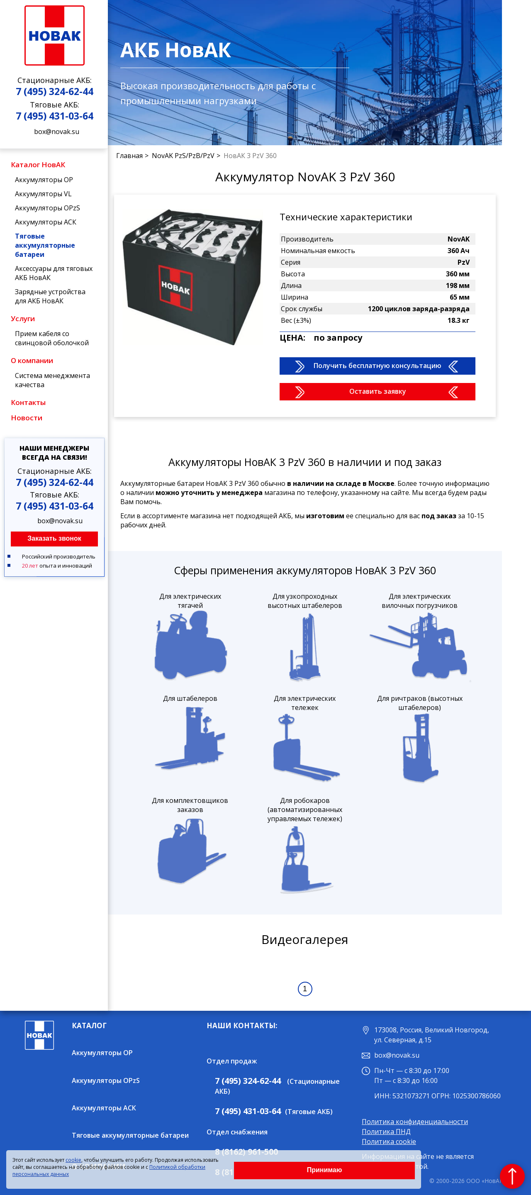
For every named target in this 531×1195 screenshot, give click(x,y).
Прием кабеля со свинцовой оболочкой (52, 338)
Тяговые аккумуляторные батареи (45, 245)
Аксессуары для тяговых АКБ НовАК (54, 273)
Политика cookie (389, 1141)
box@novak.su (56, 131)
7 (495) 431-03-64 (54, 115)
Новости (26, 417)
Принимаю (324, 1169)
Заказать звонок (54, 538)
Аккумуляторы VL (43, 193)
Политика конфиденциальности (415, 1121)
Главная (129, 155)
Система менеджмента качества (52, 380)
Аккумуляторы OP (44, 179)
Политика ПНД (386, 1131)
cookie (73, 1159)
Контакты (28, 402)
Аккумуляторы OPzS (47, 207)
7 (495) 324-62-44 (54, 91)
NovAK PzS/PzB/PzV (183, 155)
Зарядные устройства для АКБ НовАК (50, 296)
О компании (32, 360)
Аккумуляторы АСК (45, 222)
